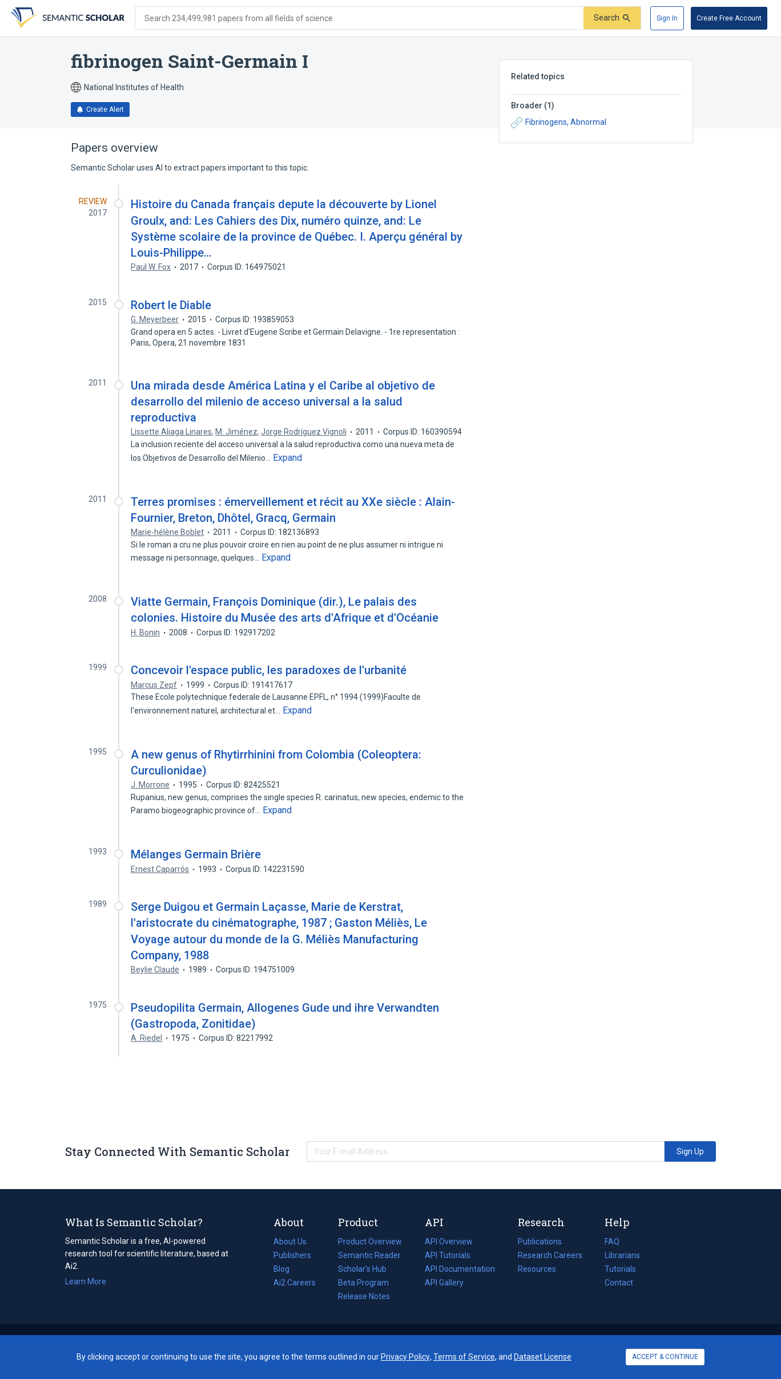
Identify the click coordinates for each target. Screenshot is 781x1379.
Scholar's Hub (362, 1268)
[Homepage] (66, 18)
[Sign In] (667, 18)
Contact (619, 1282)
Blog (286, 1269)
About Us (290, 1241)
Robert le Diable (171, 305)
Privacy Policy (405, 1356)
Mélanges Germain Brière (196, 854)
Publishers (292, 1255)
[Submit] (612, 18)
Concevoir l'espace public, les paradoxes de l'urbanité (268, 670)
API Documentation (460, 1269)
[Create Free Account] (729, 18)
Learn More (85, 1281)
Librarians (622, 1255)
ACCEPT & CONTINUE (665, 1357)
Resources (537, 1269)
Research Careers (550, 1255)
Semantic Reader (369, 1255)
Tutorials (620, 1268)
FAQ (612, 1241)
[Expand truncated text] (287, 458)
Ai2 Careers (294, 1282)
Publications (540, 1241)
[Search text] (359, 18)
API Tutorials (447, 1255)
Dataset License (542, 1356)
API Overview (449, 1241)
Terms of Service (464, 1356)
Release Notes (364, 1296)
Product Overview (370, 1241)
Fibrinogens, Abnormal (558, 122)
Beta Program (363, 1282)
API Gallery (444, 1282)
